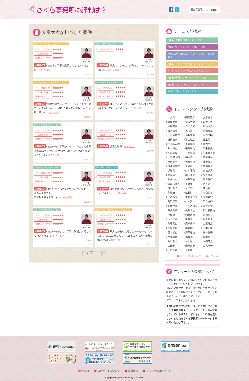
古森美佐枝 (173, 166)
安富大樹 (189, 122)
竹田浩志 (172, 139)
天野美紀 (189, 161)
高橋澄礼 (172, 205)
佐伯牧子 (207, 166)
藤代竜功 (172, 210)
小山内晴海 (173, 135)
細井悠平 (207, 232)
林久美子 (172, 161)
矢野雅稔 (207, 175)
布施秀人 (207, 126)
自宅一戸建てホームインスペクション (187, 77)
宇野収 (188, 183)
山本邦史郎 (208, 152)
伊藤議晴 (172, 236)
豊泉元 (205, 139)
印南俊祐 (207, 192)
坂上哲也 (207, 219)
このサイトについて (109, 370)
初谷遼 (205, 183)
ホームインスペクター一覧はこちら (198, 256)
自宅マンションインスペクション (185, 84)
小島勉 (170, 214)
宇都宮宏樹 (173, 144)
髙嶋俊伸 (189, 223)
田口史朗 (207, 201)
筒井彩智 (207, 205)
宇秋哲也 (172, 228)
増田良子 (172, 188)
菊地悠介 (207, 236)
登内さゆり (190, 205)
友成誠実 (207, 170)
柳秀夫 (205, 144)
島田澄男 (172, 201)
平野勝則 (189, 148)
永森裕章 (207, 130)
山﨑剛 (188, 228)
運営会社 (133, 370)
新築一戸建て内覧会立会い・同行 (185, 40)
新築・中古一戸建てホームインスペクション (191, 64)
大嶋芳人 (207, 241)
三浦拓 (205, 214)
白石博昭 (207, 135)
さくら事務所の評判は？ (67, 9)
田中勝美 (207, 148)
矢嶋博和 (189, 144)
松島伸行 (207, 179)
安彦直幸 (207, 117)
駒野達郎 (189, 214)
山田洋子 (189, 245)
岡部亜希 (189, 117)
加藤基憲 (189, 179)
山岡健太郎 (173, 157)
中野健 (188, 219)
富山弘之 (189, 139)
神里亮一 (189, 157)
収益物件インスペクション (182, 91)
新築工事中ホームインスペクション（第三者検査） (191, 55)
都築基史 (172, 175)
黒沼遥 (188, 130)
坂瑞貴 (170, 170)
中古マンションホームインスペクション (189, 70)
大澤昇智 (207, 197)
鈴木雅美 (189, 170)
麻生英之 (207, 122)
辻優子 (170, 245)
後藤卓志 (189, 210)
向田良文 (172, 241)
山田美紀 (189, 175)
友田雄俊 (172, 152)
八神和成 (189, 152)
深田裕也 (189, 232)
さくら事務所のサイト (159, 370)
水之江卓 (172, 219)
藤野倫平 (207, 161)
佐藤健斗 (207, 157)
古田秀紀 (189, 126)
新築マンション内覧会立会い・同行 (186, 46)
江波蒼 (205, 188)
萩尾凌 (170, 192)
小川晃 (170, 117)
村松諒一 (189, 188)
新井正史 (172, 179)
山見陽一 (207, 245)
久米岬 (188, 166)
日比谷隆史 (208, 210)
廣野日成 (172, 130)
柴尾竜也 (172, 223)
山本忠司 (207, 228)
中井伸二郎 (190, 197)
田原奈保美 (173, 183)
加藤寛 (188, 236)
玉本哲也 (172, 232)
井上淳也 (172, 148)
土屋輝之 (207, 223)
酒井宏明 (189, 135)
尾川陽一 (189, 241)
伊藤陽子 (189, 250)
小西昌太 (172, 197)
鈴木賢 (188, 201)
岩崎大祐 (172, 122)
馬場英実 (172, 126)
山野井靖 (172, 250)
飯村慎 (188, 192)
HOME (85, 370)
